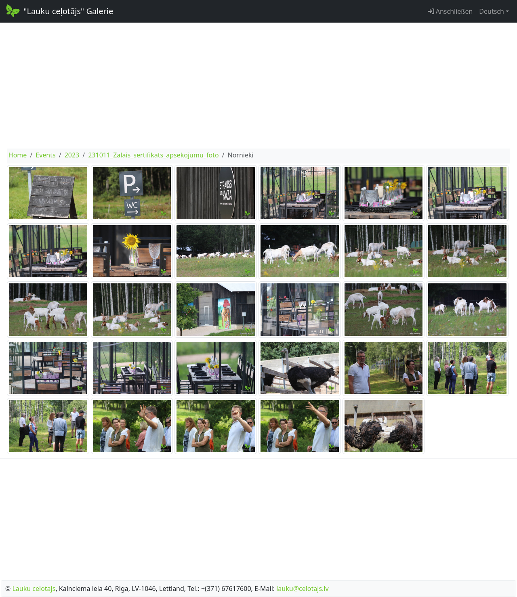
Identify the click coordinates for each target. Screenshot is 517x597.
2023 (72, 155)
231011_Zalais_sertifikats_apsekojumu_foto (153, 155)
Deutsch (491, 11)
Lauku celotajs (33, 588)
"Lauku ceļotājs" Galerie (59, 10)
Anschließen (450, 11)
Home (17, 155)
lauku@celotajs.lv (302, 588)
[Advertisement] (258, 85)
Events (45, 155)
